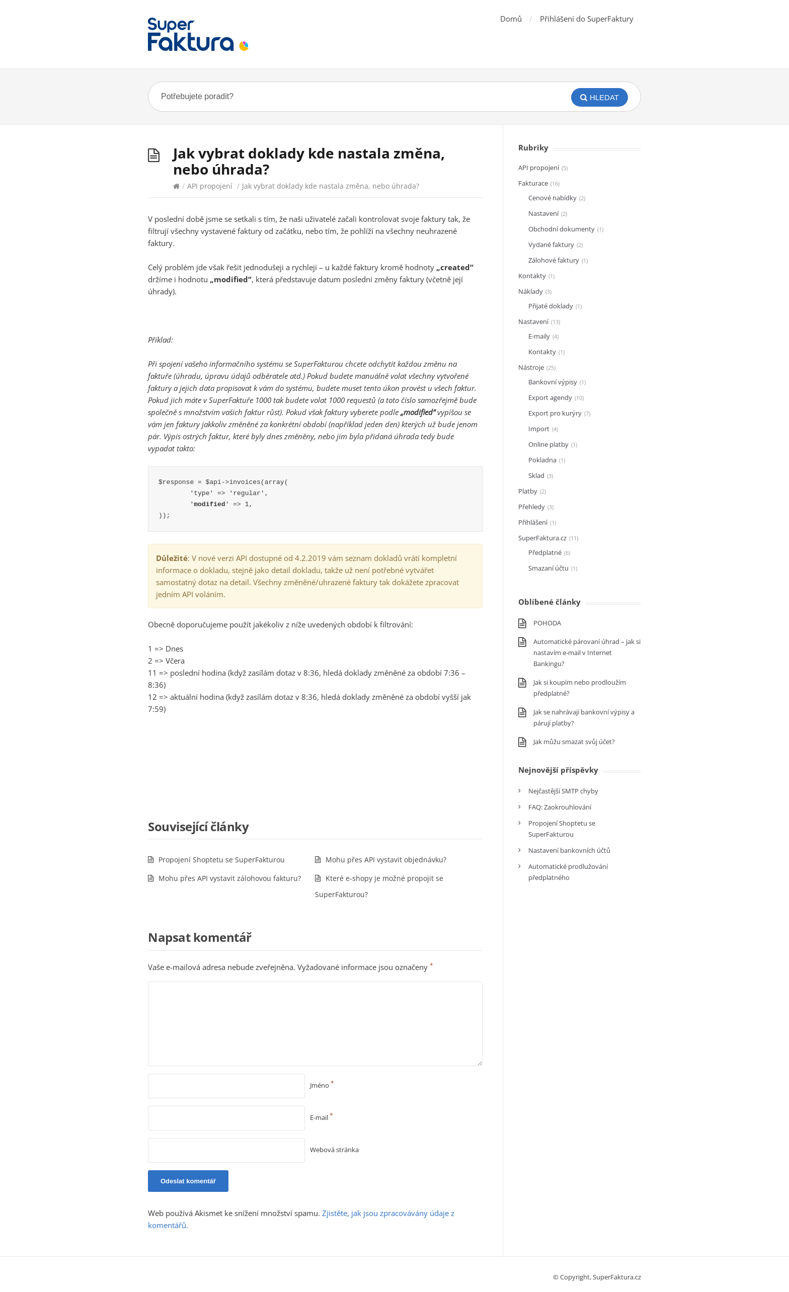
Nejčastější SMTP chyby (563, 790)
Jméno (322, 1085)
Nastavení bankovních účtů (569, 850)
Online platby (548, 444)
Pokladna (542, 459)
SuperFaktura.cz (542, 537)
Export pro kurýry (555, 413)
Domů (511, 19)
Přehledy (531, 506)
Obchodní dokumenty (561, 228)
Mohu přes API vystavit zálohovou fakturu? (230, 878)
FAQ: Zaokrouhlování (559, 807)
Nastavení (543, 213)
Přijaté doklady (550, 305)
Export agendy (550, 397)
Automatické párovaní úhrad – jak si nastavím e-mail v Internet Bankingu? (587, 652)
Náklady (530, 291)
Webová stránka (334, 1149)
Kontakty (532, 275)
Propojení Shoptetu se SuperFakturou (222, 859)
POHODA (547, 622)
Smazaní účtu (548, 568)
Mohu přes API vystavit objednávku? (386, 859)
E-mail (321, 1117)
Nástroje (531, 367)
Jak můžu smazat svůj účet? (574, 741)
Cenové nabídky (552, 197)
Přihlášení (532, 522)
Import (538, 428)
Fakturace (533, 183)
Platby (527, 491)
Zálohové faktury (553, 260)
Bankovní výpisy (552, 381)
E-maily (539, 336)
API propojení (209, 186)
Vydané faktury (551, 244)
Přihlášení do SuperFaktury (587, 19)
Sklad (536, 475)
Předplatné (545, 552)
